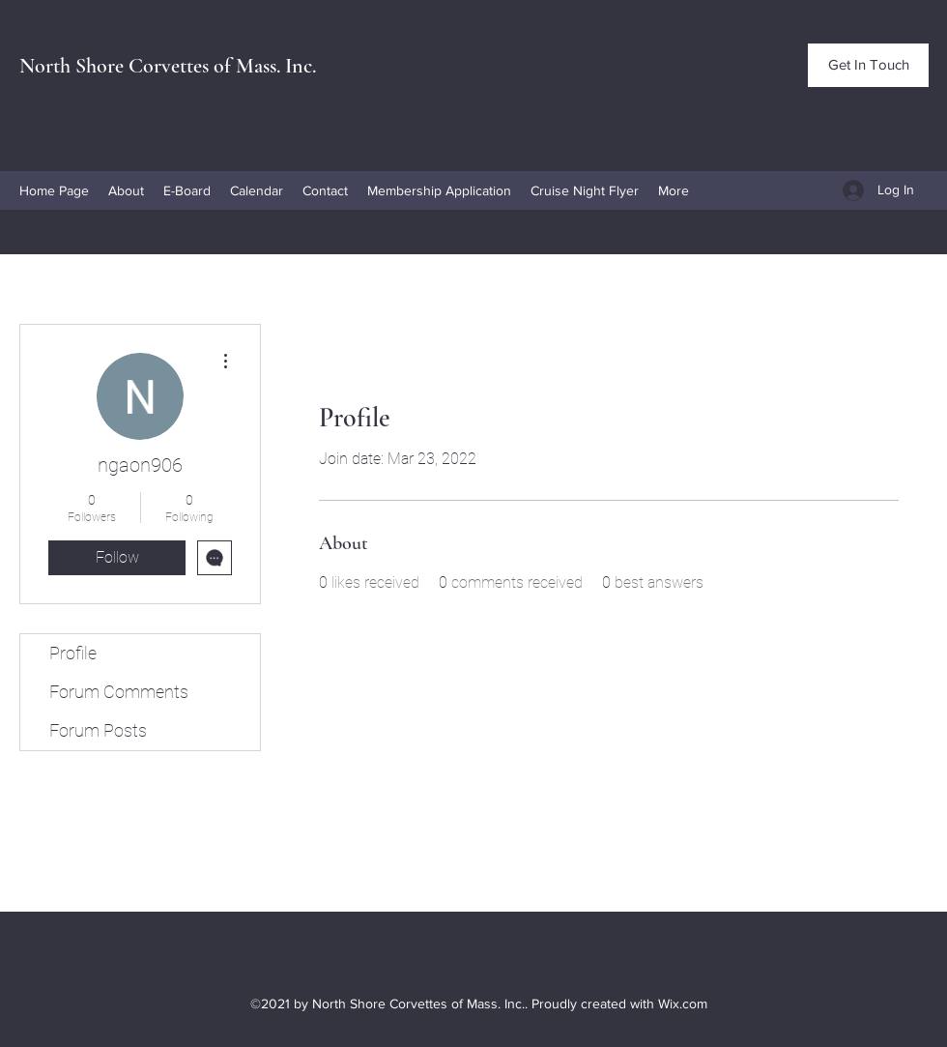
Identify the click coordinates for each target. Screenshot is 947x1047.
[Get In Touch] (868, 65)
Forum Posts (98, 730)
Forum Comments (118, 692)
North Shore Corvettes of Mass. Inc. (167, 65)
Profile (73, 653)
